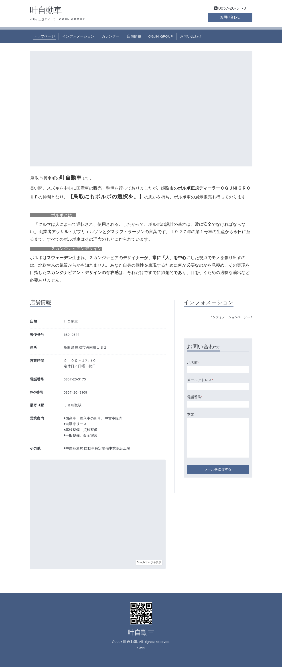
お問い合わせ (230, 18)
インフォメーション (78, 37)
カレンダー (111, 37)
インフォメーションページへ (230, 318)
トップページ (44, 37)
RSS (142, 649)
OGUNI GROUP (160, 37)
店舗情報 (134, 37)
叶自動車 (46, 11)
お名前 (193, 364)
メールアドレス (200, 381)
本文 (190, 415)
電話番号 (195, 398)
